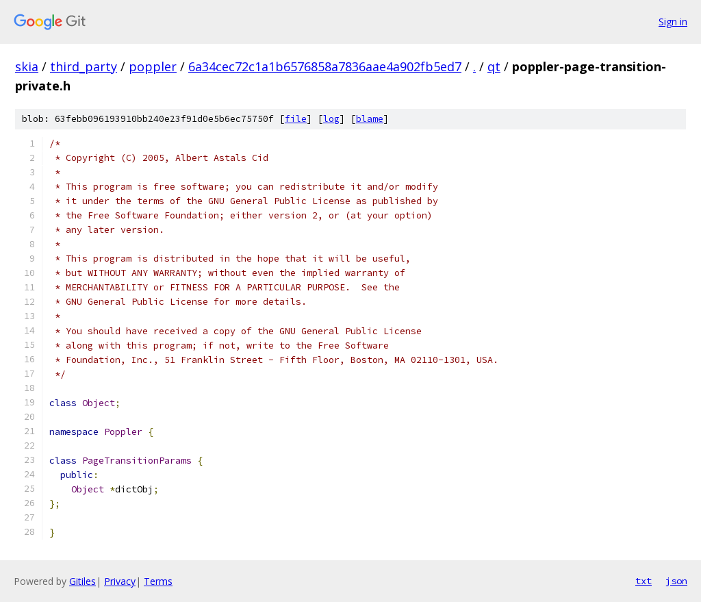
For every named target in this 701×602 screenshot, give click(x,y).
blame (369, 119)
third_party (83, 66)
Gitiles (82, 581)
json (676, 581)
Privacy (120, 581)
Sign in (673, 21)
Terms (158, 581)
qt (493, 66)
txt (643, 581)
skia (26, 66)
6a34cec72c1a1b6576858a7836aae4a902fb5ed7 (324, 66)
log (331, 119)
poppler (153, 66)
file (296, 119)
